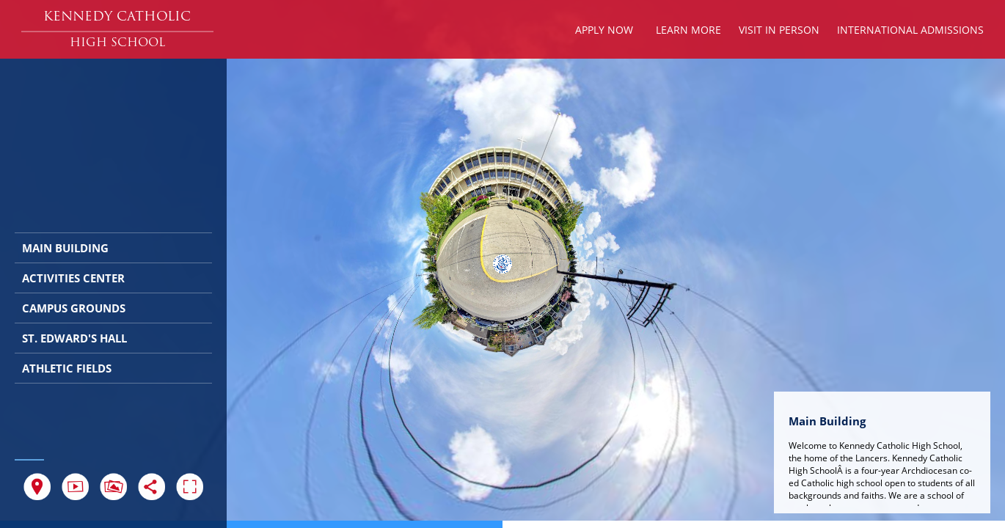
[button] (117, 17)
